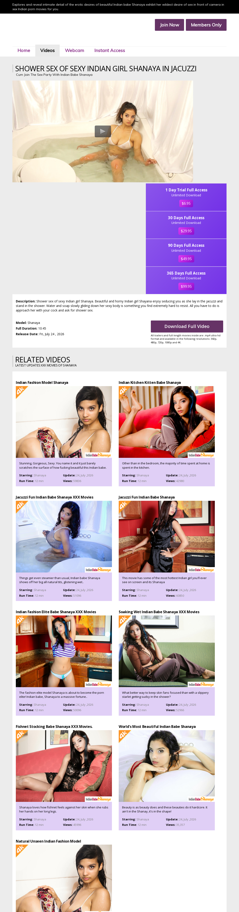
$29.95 (203, 132)
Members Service (137, 895)
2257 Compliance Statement (142, 899)
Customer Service (112, 895)
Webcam (77, 40)
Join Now (167, 25)
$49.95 (203, 167)
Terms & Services (89, 899)
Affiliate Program (162, 895)
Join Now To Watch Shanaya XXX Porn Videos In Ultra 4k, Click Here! (120, 718)
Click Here (159, 881)
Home (26, 40)
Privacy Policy (112, 899)
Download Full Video (189, 243)
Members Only (203, 25)
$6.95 (203, 97)
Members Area (89, 895)
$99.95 (203, 202)
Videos (50, 40)
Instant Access (112, 40)
